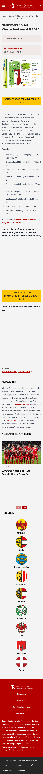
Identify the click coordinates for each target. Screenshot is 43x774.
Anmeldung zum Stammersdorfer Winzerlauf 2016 (21, 296)
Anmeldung (17, 223)
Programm (6, 223)
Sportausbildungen (21, 707)
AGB (31, 765)
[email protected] (21, 404)
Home (4, 16)
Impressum (18, 765)
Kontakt (5, 765)
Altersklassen (29, 219)
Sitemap (21, 771)
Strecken (17, 219)
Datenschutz (12, 421)
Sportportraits (21, 713)
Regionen (21, 694)
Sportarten (21, 700)
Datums (11, 16)
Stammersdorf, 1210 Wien (17, 371)
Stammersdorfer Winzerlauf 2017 (21, 101)
